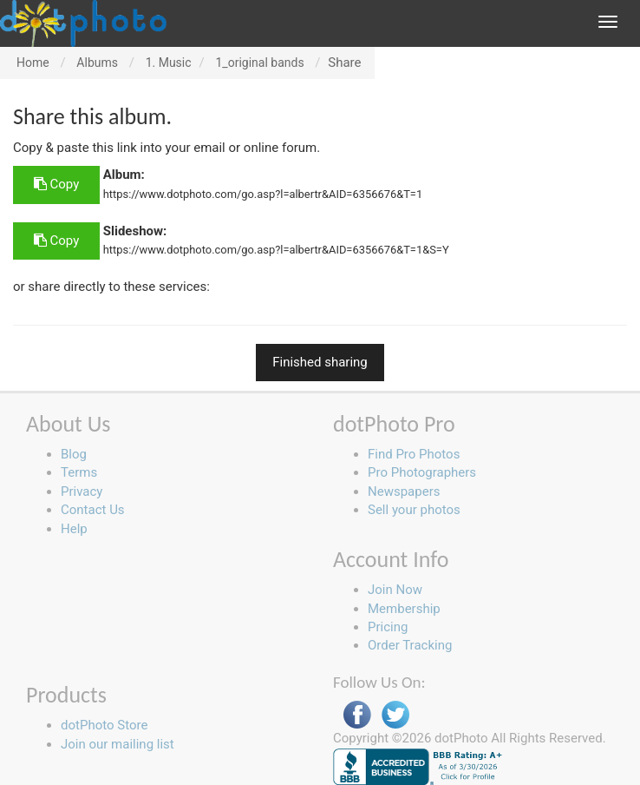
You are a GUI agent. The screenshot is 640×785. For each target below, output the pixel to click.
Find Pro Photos (414, 454)
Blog (74, 454)
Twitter (395, 715)
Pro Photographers (422, 472)
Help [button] (74, 529)
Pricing (388, 627)
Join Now (395, 589)
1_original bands (259, 62)
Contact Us (93, 510)
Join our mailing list (117, 744)
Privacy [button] (81, 491)
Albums (97, 62)
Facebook (357, 715)
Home (32, 62)
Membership (404, 609)
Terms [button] (79, 472)
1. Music (169, 62)
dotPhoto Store (104, 725)
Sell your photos (414, 510)
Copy (56, 184)
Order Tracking (410, 645)
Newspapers (404, 491)
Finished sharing (320, 362)
